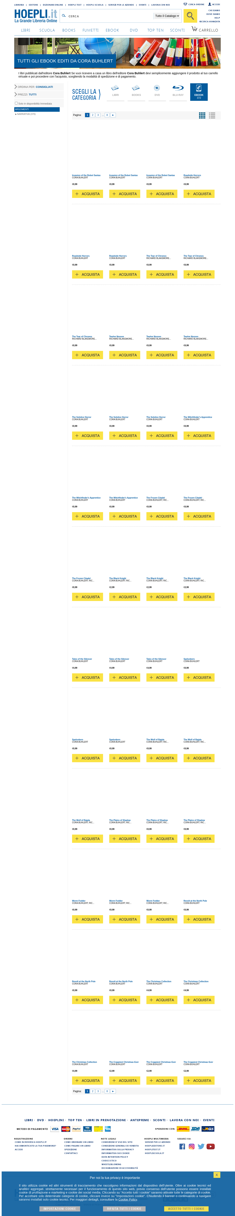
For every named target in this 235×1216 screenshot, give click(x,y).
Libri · (30, 1120)
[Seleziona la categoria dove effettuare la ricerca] (167, 16)
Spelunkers (189, 659)
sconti (177, 30)
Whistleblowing (111, 1164)
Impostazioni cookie (60, 1208)
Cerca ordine (196, 4)
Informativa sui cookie (116, 1153)
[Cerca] (190, 16)
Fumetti (91, 30)
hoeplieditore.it (155, 1145)
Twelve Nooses (116, 336)
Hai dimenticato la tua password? (35, 1145)
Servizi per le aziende (121, 5)
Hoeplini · (57, 1120)
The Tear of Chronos (156, 256)
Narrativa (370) (26, 114)
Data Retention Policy (115, 1157)
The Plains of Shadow (120, 820)
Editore (33, 5)
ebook (112, 30)
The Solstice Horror (81, 417)
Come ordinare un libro (79, 1142)
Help (217, 17)
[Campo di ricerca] (111, 16)
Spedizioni (70, 1149)
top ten (155, 30)
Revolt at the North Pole (195, 901)
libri (25, 30)
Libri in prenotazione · (107, 1120)
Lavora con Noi (160, 5)
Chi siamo (214, 10)
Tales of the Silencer (82, 659)
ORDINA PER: (35, 86)
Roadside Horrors (192, 175)
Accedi (216, 4)
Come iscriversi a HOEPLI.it (31, 1142)
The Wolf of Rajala (155, 740)
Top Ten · (76, 1120)
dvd (134, 30)
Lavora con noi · (185, 1120)
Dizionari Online (53, 5)
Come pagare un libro (77, 1145)
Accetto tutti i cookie (186, 1208)
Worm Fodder (78, 901)
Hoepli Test (75, 5)
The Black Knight (117, 578)
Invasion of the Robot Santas (86, 175)
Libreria (19, 5)
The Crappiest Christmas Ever (124, 1062)
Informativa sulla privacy (118, 1149)
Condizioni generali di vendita (120, 1145)
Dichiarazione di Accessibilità (120, 1168)
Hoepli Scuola (94, 5)
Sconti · (160, 1120)
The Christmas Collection (158, 981)
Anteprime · (140, 1120)
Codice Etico (109, 1160)
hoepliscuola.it (154, 1153)
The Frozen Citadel (155, 498)
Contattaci (71, 1153)
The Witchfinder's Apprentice (198, 417)
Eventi (142, 5)
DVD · (41, 1120)
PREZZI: (27, 94)
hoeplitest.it (152, 1149)
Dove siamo (213, 14)
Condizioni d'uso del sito (117, 1142)
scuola (47, 30)
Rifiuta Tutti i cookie (124, 1208)
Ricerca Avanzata (209, 21)
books (69, 30)
